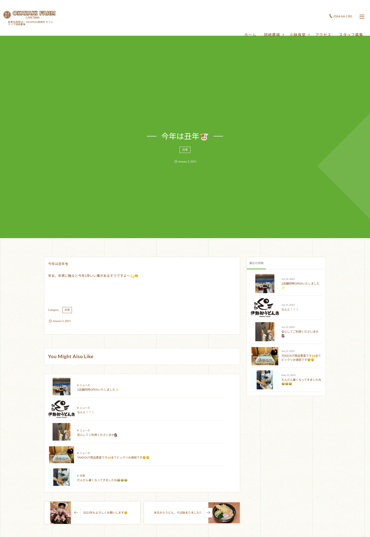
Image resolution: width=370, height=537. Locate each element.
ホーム (246, 26)
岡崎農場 (268, 26)
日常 (185, 152)
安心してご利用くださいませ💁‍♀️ (97, 416)
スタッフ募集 (347, 26)
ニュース (85, 389)
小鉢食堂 (294, 26)
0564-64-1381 (339, 8)
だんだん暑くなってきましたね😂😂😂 (102, 439)
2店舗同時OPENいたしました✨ (98, 394)
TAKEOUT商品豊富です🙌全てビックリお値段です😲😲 (301, 357)
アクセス (319, 26)
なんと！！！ (179, 394)
